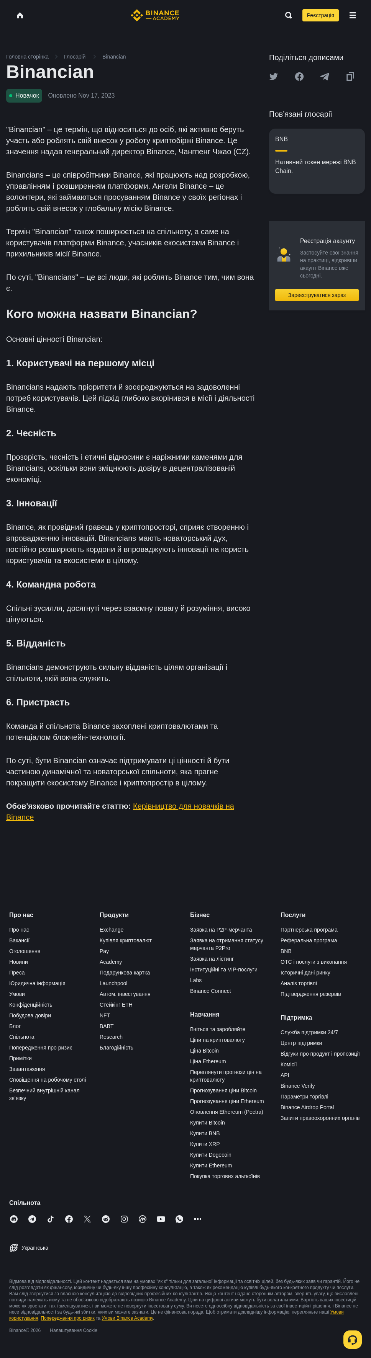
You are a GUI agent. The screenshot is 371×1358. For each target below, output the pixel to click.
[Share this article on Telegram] (324, 76)
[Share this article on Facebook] (299, 76)
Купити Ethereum (211, 1165)
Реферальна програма (309, 940)
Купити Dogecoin (210, 1155)
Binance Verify (298, 1086)
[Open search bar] (286, 15)
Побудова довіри (30, 1015)
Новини (18, 962)
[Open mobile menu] (352, 15)
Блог (15, 1026)
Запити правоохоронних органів (320, 1118)
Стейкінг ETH (116, 1005)
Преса (17, 973)
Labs (196, 980)
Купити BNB (205, 1133)
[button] (352, 15)
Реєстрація (320, 15)
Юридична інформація (37, 983)
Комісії (289, 1064)
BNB (286, 951)
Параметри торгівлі (304, 1097)
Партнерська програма (309, 930)
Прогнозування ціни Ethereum (227, 1101)
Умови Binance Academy (127, 1318)
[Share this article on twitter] (273, 76)
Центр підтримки (301, 1043)
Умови (17, 994)
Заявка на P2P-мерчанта (221, 930)
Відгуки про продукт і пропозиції (320, 1054)
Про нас (19, 930)
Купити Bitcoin (207, 1123)
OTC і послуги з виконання (314, 962)
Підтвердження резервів (311, 994)
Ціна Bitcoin (204, 1051)
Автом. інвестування (125, 994)
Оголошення (24, 951)
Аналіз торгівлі (299, 983)
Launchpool (113, 983)
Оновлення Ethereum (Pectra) (226, 1112)
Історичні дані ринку (305, 973)
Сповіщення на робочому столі (47, 1080)
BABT (107, 1026)
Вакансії (19, 940)
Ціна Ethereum (208, 1061)
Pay (104, 951)
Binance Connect (210, 991)
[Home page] (155, 15)
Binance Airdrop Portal (307, 1107)
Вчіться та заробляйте (217, 1029)
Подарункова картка (125, 973)
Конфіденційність (31, 1005)
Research (111, 1037)
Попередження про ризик (40, 1048)
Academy (111, 962)
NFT (105, 1015)
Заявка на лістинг (212, 959)
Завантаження (27, 1069)
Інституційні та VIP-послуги (224, 969)
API (285, 1075)
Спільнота (21, 1037)
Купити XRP (205, 1144)
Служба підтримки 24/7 (309, 1032)
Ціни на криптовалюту (217, 1040)
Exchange (111, 930)
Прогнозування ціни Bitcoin (223, 1090)
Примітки (20, 1058)
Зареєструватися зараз (317, 295)
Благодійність (116, 1048)
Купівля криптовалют (126, 940)
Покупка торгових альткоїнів (225, 1176)
